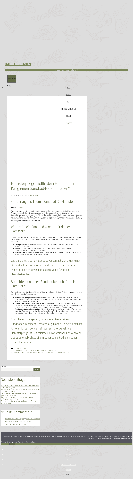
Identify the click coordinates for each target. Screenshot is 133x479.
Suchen (3, 367)
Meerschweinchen (68, 109)
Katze (68, 95)
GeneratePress (31, 442)
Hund (68, 88)
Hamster (68, 123)
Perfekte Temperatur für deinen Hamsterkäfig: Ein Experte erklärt (35, 350)
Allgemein (16, 348)
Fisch (68, 116)
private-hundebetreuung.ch (14, 419)
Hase (68, 102)
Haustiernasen (18, 64)
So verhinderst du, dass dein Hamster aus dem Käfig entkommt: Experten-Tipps (41, 353)
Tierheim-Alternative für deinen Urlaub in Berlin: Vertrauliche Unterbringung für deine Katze (22, 422)
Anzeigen (19, 208)
